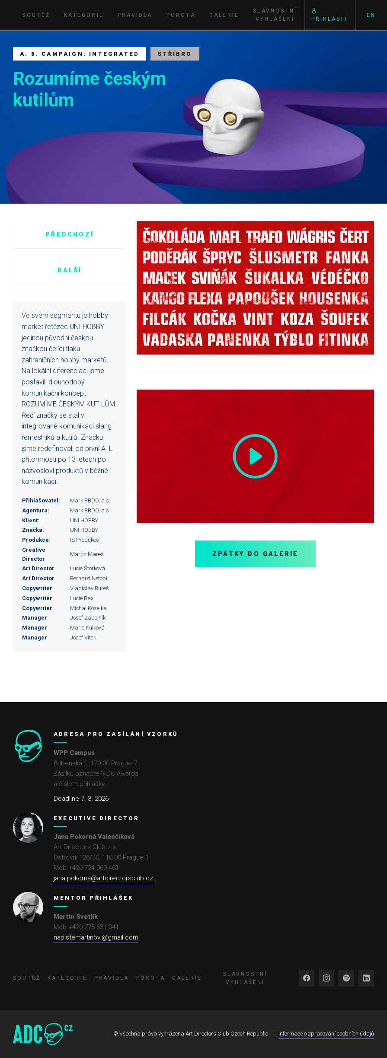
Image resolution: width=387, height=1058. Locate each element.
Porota (180, 15)
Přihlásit (329, 15)
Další (70, 270)
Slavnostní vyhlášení (275, 15)
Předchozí (69, 234)
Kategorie (84, 15)
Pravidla (135, 15)
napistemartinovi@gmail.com (96, 937)
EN (371, 15)
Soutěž (36, 15)
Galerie (224, 15)
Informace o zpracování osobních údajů (326, 1033)
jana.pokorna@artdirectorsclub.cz (103, 878)
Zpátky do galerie (255, 553)
